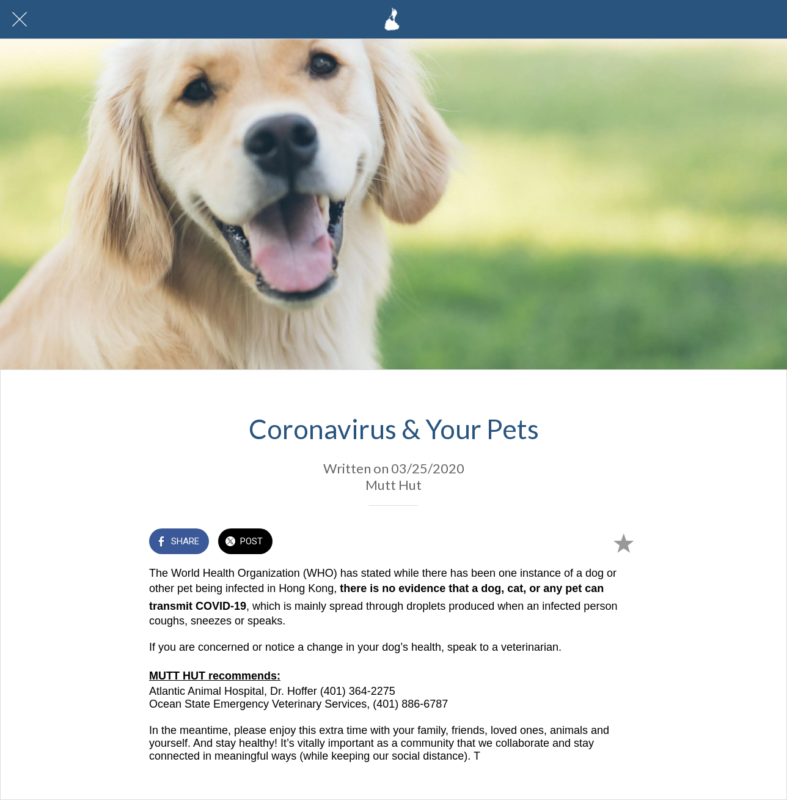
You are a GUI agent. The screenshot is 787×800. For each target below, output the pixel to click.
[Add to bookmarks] (623, 542)
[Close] (19, 19)
